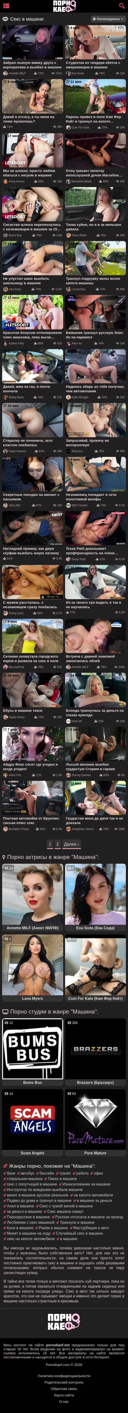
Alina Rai (11, 505)
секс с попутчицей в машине (32, 1184)
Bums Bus (12, 235)
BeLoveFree (13, 667)
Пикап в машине (62, 1179)
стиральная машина (25, 1179)
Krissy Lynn (13, 613)
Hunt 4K (74, 721)
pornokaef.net (58, 1345)
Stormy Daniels (78, 775)
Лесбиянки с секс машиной (31, 1222)
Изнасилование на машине (86, 1184)
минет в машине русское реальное (37, 1195)
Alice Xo (74, 343)
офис (98, 1173)
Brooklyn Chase (16, 829)
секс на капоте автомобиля (31, 1239)
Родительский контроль (64, 1382)
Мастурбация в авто (91, 1228)
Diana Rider (76, 235)
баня (11, 1173)
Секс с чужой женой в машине (66, 1206)
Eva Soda (75, 73)
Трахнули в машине (77, 1222)
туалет (65, 1173)
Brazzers (74, 451)
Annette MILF (14, 73)
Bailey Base (13, 397)
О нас (64, 1401)
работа (82, 1173)
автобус (27, 1173)
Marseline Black (79, 181)
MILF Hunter (77, 505)
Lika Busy (12, 289)
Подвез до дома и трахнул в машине (39, 1201)
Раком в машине (53, 1228)
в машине (68, 1239)
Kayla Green (14, 717)
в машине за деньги (94, 1201)
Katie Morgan (77, 397)
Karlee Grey (13, 343)
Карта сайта (64, 1395)
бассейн (47, 1173)
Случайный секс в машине (79, 1233)
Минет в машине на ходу (29, 1233)
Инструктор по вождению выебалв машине (45, 1190)
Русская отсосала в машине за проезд (89, 1217)
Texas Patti (76, 559)
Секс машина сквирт (65, 1211)
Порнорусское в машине (28, 1217)
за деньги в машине (24, 1211)
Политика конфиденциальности (64, 1376)
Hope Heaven (14, 451)
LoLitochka (75, 289)
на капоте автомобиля (93, 1195)
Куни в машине (20, 1228)
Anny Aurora (13, 181)
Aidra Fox (12, 775)
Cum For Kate (78, 127)
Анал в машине (20, 1206)
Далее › (71, 844)
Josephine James (80, 829)
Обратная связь (64, 1389)
